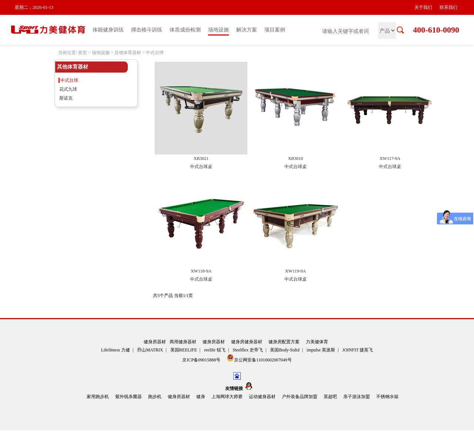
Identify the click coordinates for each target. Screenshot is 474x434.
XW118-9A (201, 271)
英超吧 (330, 396)
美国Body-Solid (284, 350)
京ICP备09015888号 (201, 360)
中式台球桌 (201, 166)
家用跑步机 (98, 396)
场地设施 (218, 30)
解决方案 (246, 30)
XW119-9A (295, 271)
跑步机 (154, 396)
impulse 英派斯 (321, 350)
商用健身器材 (183, 341)
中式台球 (155, 52)
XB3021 (201, 158)
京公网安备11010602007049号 (259, 358)
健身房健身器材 (246, 341)
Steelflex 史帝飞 (248, 350)
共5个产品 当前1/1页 (173, 295)
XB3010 (295, 158)
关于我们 (423, 7)
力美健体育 (317, 341)
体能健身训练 (108, 30)
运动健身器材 (262, 396)
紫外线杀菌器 (128, 396)
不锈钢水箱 (387, 396)
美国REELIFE (183, 350)
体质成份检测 (185, 30)
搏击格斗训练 (146, 30)
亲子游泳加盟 (356, 396)
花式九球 (68, 89)
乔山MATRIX (150, 350)
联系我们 (448, 7)
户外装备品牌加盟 (299, 396)
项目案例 (274, 30)
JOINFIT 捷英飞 (358, 350)
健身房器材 (155, 341)
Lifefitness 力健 (115, 350)
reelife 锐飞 (215, 350)
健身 (200, 396)
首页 (82, 52)
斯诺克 (66, 98)
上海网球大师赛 (227, 396)
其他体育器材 (127, 52)
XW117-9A (390, 158)
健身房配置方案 (284, 341)
